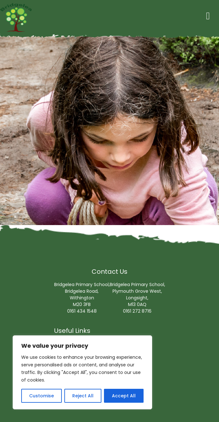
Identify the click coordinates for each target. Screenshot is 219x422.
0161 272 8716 (137, 311)
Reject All (82, 396)
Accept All (124, 396)
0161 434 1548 (82, 311)
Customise (41, 396)
